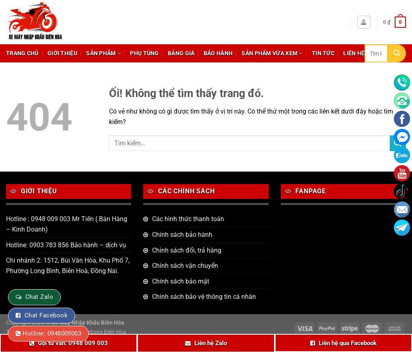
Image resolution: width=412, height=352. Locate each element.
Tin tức (323, 53)
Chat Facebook (46, 315)
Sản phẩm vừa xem (272, 53)
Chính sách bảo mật (180, 281)
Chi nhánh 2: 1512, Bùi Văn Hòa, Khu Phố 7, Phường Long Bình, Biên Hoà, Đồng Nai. (68, 266)
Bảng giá (181, 53)
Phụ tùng (144, 53)
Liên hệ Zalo (210, 343)
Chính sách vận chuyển (185, 265)
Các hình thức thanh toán (188, 219)
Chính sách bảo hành (182, 234)
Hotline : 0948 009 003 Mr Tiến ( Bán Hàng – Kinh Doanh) (66, 224)
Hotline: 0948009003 (52, 333)
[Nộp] (397, 53)
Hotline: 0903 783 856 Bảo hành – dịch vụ (66, 245)
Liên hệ (354, 53)
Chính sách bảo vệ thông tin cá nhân (204, 296)
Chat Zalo (39, 296)
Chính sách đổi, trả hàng (186, 250)
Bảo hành (218, 53)
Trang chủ (22, 53)
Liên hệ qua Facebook (348, 343)
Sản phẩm (103, 53)
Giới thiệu (62, 53)
